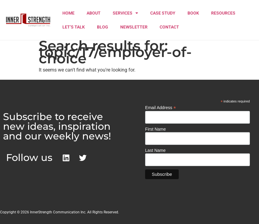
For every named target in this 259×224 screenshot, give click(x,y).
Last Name (155, 150)
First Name (155, 129)
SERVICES (125, 13)
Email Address (160, 107)
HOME (68, 13)
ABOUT (94, 13)
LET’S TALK (73, 27)
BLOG (102, 27)
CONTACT (169, 27)
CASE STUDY (162, 13)
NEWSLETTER (134, 27)
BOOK (193, 13)
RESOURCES (223, 13)
